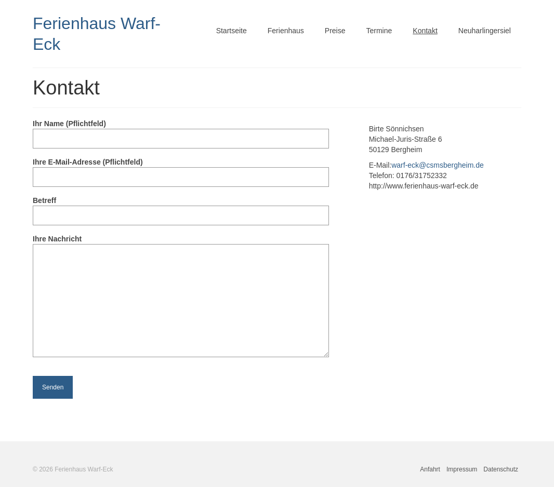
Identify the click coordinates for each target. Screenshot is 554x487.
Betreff (181, 208)
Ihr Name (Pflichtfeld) (181, 131)
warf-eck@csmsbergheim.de (437, 165)
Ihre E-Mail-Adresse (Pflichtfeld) (181, 169)
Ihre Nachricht (181, 244)
